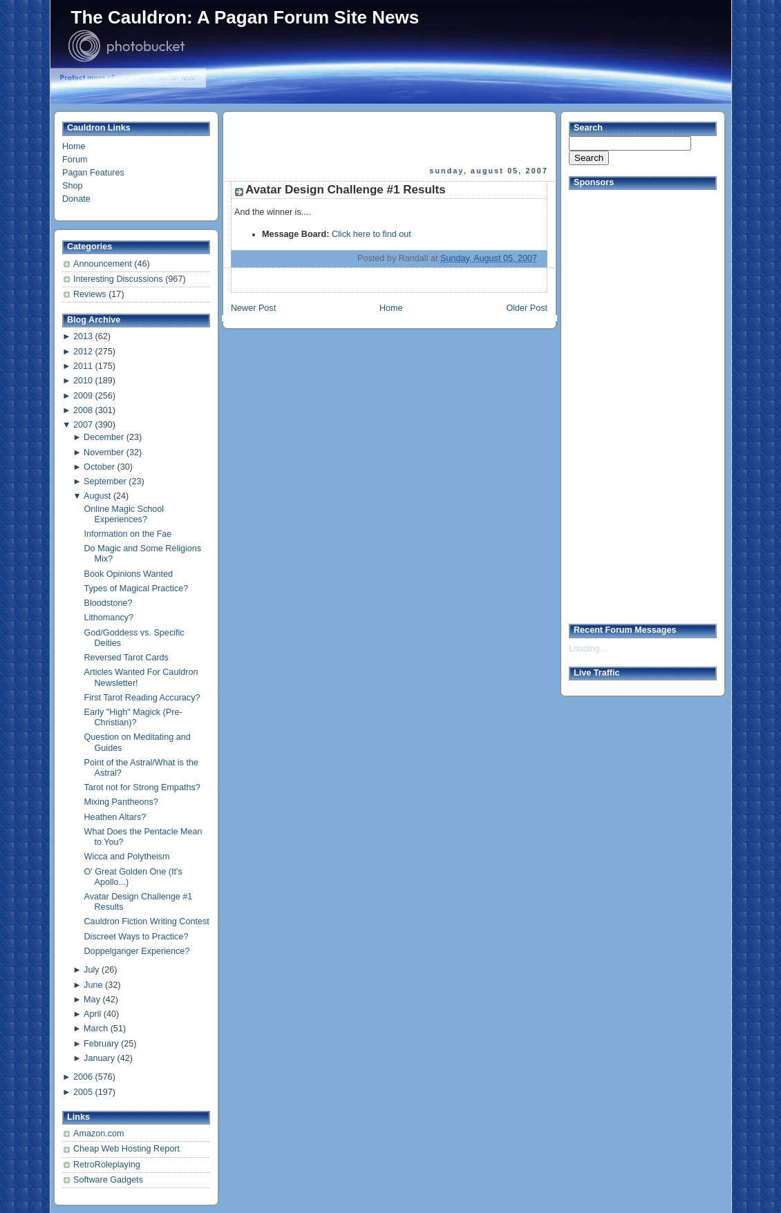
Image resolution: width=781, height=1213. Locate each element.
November (104, 452)
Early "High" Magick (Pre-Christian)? (133, 717)
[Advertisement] (390, 139)
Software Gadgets (108, 1180)
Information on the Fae (128, 534)
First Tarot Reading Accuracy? (142, 698)
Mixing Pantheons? (121, 802)
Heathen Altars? (115, 817)
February (101, 1044)
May (92, 999)
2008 (83, 410)
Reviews (91, 294)
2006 (83, 1077)
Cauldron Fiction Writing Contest (146, 921)
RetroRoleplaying (106, 1164)
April (92, 1014)
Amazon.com (98, 1133)
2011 (83, 366)
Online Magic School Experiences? (124, 514)
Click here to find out (371, 234)
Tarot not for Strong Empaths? (142, 787)
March (96, 1028)
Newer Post (253, 308)
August (97, 496)
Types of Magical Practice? (136, 588)
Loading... (588, 648)
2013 (83, 336)
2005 (83, 1092)
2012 (83, 351)
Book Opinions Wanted (128, 574)
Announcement (103, 264)
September (105, 481)
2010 (83, 380)
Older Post (526, 308)
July (91, 970)
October (99, 467)
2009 (83, 396)
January (99, 1058)
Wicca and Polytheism (127, 856)
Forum (74, 159)
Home (74, 146)
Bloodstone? (108, 603)
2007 (83, 425)
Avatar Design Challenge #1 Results (345, 189)
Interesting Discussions (119, 279)
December (104, 437)
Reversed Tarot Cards (126, 657)
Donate (76, 199)
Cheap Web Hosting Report (126, 1149)
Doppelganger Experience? (137, 951)
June (93, 985)
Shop (72, 186)
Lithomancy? (109, 617)
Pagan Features (93, 173)
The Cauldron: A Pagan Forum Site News (245, 17)
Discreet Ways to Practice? (136, 937)
